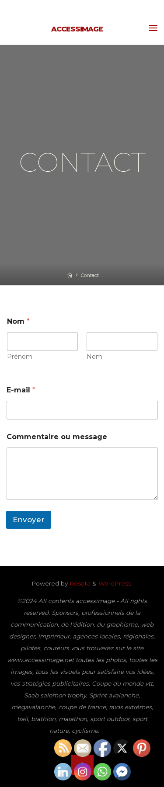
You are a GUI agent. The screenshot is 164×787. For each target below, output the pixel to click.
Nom (94, 357)
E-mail (21, 390)
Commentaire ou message (57, 437)
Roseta (79, 583)
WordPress (114, 583)
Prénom (19, 357)
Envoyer (29, 519)
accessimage (77, 28)
